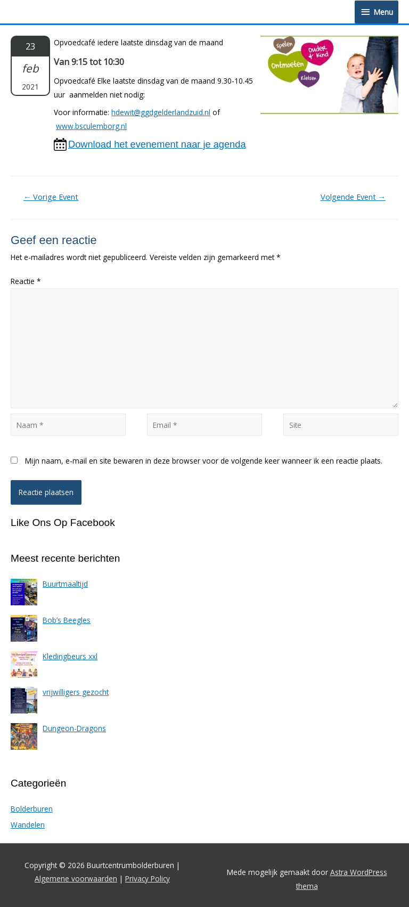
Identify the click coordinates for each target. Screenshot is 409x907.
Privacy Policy (147, 878)
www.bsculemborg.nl (91, 126)
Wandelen (28, 825)
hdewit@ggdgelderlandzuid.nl (160, 112)
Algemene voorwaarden (76, 878)
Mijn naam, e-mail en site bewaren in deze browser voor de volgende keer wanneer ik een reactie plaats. (203, 461)
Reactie (26, 281)
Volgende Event (353, 196)
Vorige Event (51, 196)
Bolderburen (32, 809)
